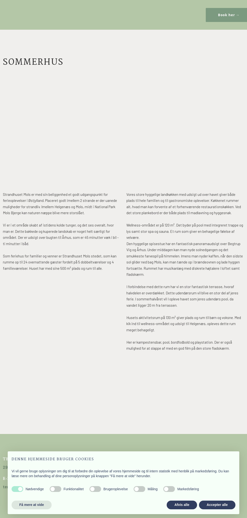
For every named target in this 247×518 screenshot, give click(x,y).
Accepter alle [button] (217, 505)
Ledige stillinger (73, 13)
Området (49, 13)
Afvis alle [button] (181, 505)
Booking (55, 13)
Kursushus (31, 13)
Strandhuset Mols (19, 13)
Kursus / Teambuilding (37, 13)
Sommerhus (25, 13)
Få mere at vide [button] (31, 505)
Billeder (61, 13)
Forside (13, 13)
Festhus (43, 13)
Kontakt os (67, 13)
